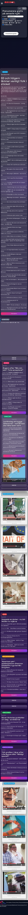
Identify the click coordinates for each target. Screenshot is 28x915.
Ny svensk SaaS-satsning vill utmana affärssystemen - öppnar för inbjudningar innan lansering (12, 241)
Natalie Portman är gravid (13, 679)
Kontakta (4, 906)
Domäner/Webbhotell (12, 905)
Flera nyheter (14, 313)
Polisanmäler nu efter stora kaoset (15, 194)
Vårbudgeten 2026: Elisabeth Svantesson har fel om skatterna (11, 152)
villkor (10, 24)
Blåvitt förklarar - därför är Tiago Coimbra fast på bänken (12, 641)
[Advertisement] (14, 53)
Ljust (20, 8)
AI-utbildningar (4, 905)
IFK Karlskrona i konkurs (12, 267)
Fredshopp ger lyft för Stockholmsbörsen (9, 301)
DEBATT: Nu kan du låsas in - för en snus (17, 304)
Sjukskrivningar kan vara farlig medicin (16, 187)
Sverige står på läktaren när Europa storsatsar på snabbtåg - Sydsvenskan (12, 120)
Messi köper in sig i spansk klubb (15, 108)
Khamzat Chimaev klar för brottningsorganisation (10, 636)
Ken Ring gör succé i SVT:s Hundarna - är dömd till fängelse (11, 407)
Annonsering (20, 905)
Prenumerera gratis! (11, 33)
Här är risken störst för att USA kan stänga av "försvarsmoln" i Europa (13, 442)
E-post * (5, 16)
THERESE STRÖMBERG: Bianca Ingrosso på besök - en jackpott (12, 373)
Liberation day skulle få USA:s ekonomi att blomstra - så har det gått (13, 275)
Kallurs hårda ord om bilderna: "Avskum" (17, 236)
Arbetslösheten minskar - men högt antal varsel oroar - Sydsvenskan (13, 116)
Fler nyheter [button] (14, 412)
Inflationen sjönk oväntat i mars (15, 215)
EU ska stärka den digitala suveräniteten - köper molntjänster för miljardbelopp (12, 429)
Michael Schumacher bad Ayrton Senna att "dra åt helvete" (13, 446)
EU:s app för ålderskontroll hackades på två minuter (12, 451)
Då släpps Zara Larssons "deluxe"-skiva (17, 682)
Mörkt (24, 8)
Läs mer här (4, 96)
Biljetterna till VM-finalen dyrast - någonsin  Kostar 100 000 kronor (12, 259)
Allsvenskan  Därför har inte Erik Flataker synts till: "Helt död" (12, 645)
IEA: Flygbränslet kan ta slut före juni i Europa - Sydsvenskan (13, 385)
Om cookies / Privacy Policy (12, 902)
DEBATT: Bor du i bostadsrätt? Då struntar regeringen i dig (12, 190)
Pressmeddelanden (23, 902)
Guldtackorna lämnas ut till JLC (14, 297)
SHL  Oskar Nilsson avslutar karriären (16, 628)
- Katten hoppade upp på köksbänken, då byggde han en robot (14, 480)
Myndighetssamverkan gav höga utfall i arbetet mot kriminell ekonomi (14, 308)
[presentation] (11, 28)
